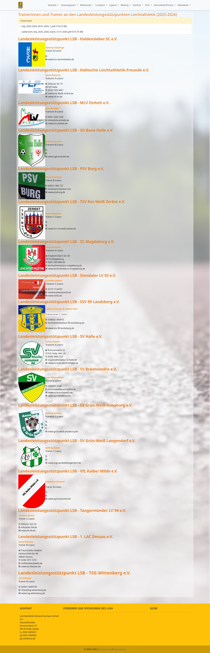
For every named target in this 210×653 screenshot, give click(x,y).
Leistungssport (68, 5)
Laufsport (100, 5)
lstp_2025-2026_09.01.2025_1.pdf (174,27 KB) (43, 26)
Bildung (125, 5)
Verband (52, 5)
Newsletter (183, 5)
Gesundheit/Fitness (164, 5)
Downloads (26, 20)
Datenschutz (120, 649)
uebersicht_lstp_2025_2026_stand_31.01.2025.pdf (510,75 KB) (51, 31)
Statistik (137, 5)
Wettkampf (86, 5)
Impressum (105, 649)
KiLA (147, 5)
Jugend (113, 5)
